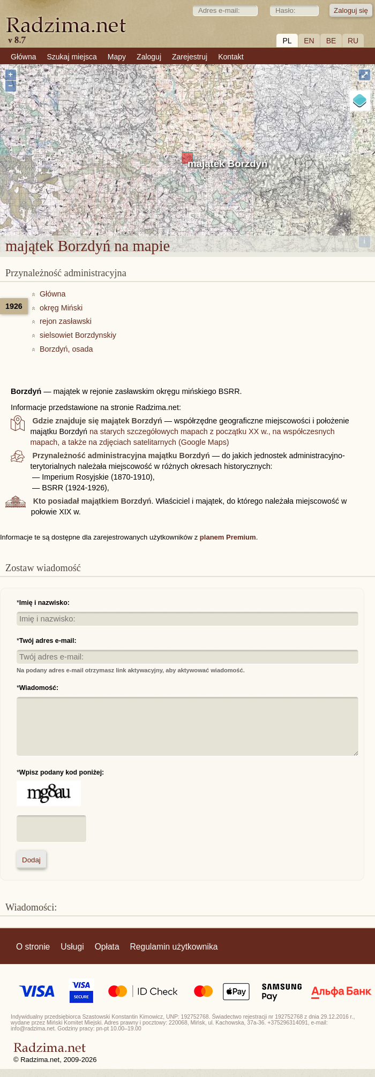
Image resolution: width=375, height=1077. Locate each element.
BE (331, 40)
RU (353, 40)
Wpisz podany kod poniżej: (61, 772)
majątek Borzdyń (227, 163)
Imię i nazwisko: (44, 602)
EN (309, 40)
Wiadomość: (38, 688)
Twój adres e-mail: (48, 640)
